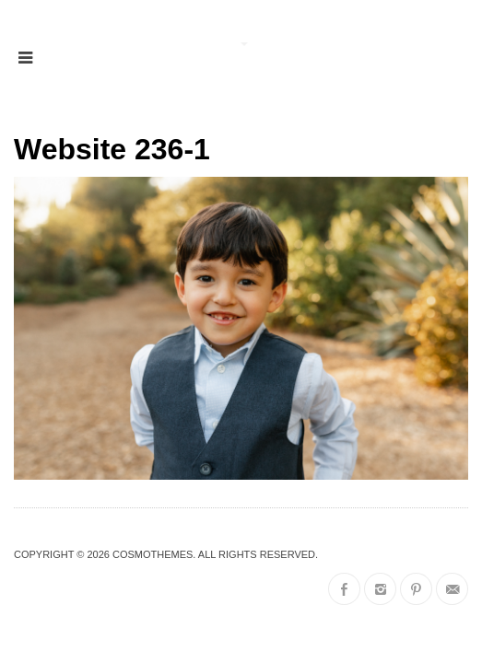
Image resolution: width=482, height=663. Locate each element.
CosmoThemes (152, 554)
